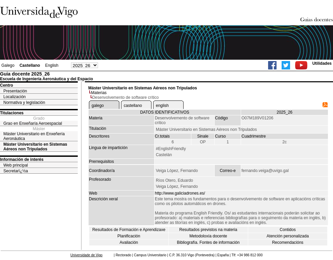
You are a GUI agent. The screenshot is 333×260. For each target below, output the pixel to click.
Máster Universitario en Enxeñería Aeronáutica (34, 136)
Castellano (30, 65)
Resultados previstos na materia (208, 229)
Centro (6, 85)
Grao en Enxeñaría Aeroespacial (32, 123)
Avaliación (129, 242)
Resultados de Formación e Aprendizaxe (128, 229)
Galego (8, 65)
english (162, 105)
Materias (98, 92)
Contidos (287, 229)
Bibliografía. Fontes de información (208, 242)
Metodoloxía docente (208, 236)
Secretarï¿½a (15, 171)
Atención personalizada (288, 236)
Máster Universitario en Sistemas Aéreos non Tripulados (35, 146)
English (51, 65)
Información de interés (22, 159)
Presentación (15, 91)
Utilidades (322, 63)
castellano (133, 105)
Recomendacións (288, 242)
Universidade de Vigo (86, 255)
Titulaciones (12, 113)
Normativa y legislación (24, 102)
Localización (14, 96)
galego (98, 105)
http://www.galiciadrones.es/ (180, 193)
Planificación (128, 236)
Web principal (15, 165)
